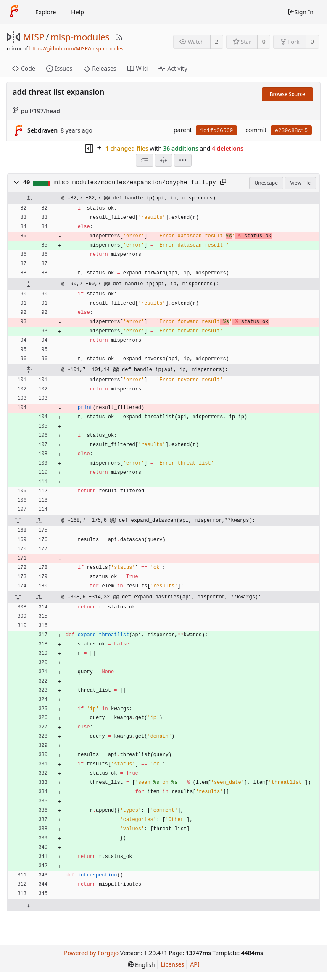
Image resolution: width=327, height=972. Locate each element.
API (194, 964)
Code (23, 68)
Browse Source (287, 94)
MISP (33, 37)
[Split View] (163, 160)
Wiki (137, 68)
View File (300, 182)
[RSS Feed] (119, 37)
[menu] (183, 160)
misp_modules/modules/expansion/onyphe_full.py (135, 182)
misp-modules (79, 37)
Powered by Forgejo (91, 953)
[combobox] (144, 160)
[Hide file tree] (89, 148)
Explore (45, 12)
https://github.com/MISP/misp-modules (76, 48)
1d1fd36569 (216, 130)
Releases (99, 68)
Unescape (266, 182)
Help (77, 12)
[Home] (14, 12)
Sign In (300, 12)
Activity (172, 68)
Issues (59, 68)
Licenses (173, 964)
